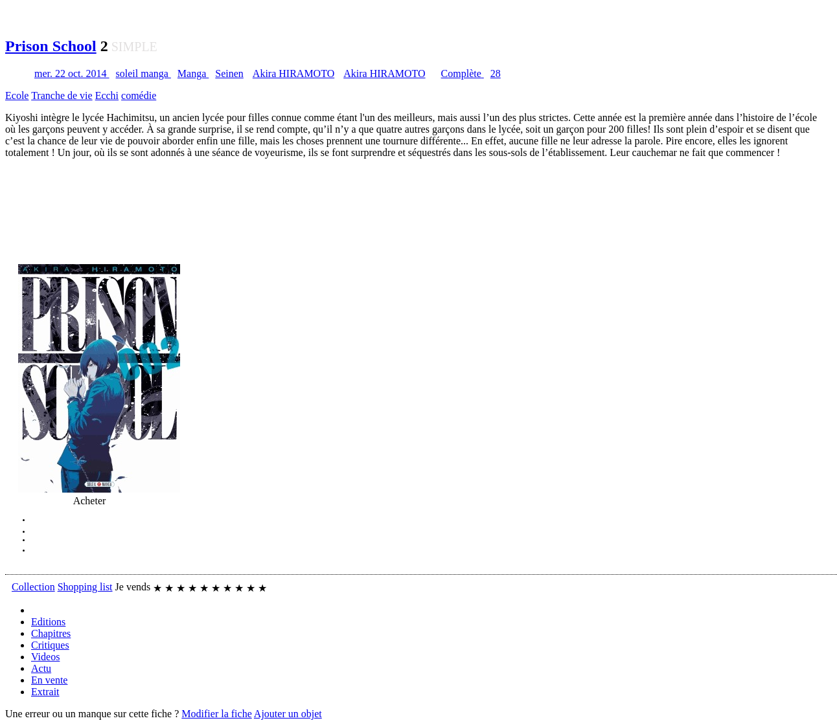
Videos (45, 656)
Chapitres (51, 633)
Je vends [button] (133, 586)
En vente (49, 680)
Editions (48, 621)
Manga (193, 73)
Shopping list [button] (85, 586)
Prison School (51, 46)
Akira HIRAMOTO (293, 73)
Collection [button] (33, 586)
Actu (41, 668)
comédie (138, 95)
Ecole (17, 95)
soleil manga (143, 73)
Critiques (50, 645)
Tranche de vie (62, 95)
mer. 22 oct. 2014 (71, 73)
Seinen (229, 73)
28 (495, 73)
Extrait (45, 691)
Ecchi (107, 95)
